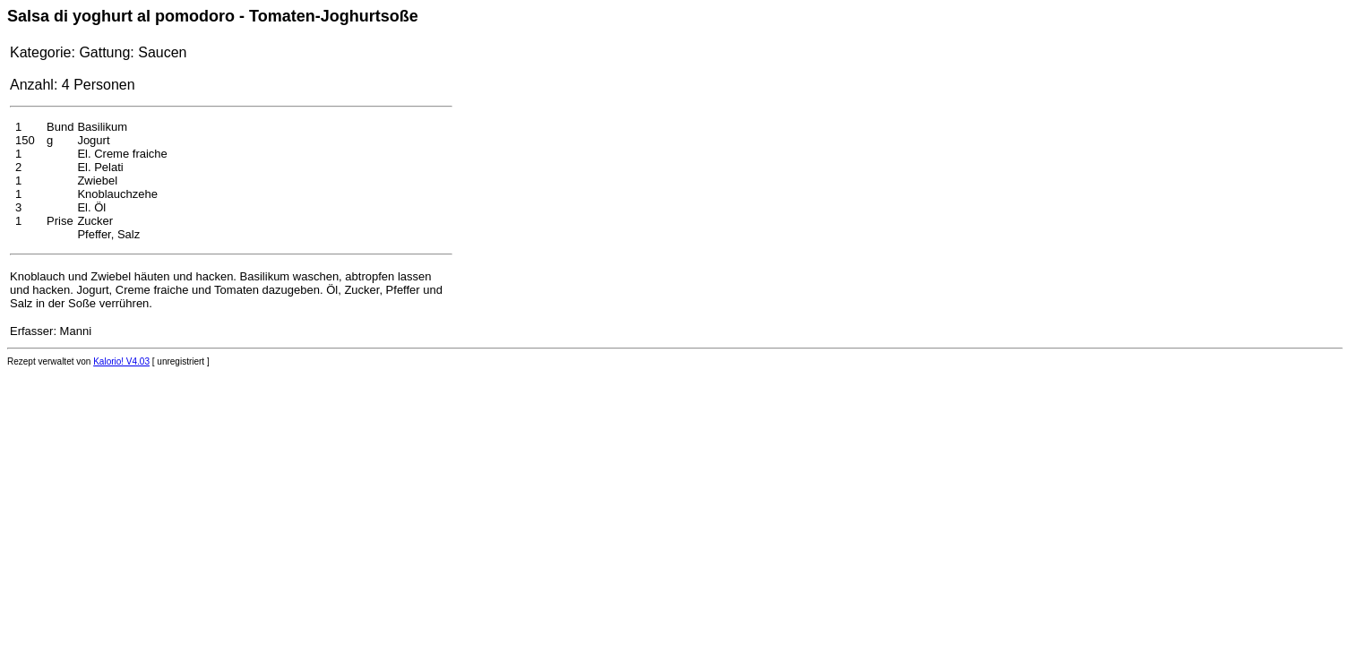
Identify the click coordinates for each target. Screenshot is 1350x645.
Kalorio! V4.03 (121, 361)
